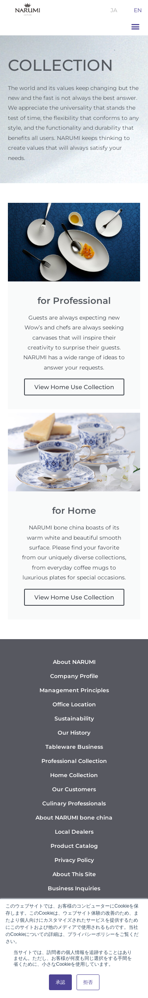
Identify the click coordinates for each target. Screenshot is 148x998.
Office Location (74, 704)
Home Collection (74, 775)
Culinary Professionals (74, 803)
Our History (74, 732)
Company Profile (74, 676)
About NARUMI (74, 661)
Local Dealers (74, 831)
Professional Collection (74, 761)
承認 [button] (60, 982)
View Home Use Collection (74, 387)
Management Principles (74, 690)
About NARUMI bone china (74, 817)
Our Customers (74, 789)
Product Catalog (74, 845)
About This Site (74, 874)
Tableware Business (74, 746)
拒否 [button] (88, 982)
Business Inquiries (74, 888)
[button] (135, 26)
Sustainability (74, 718)
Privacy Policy (74, 860)
